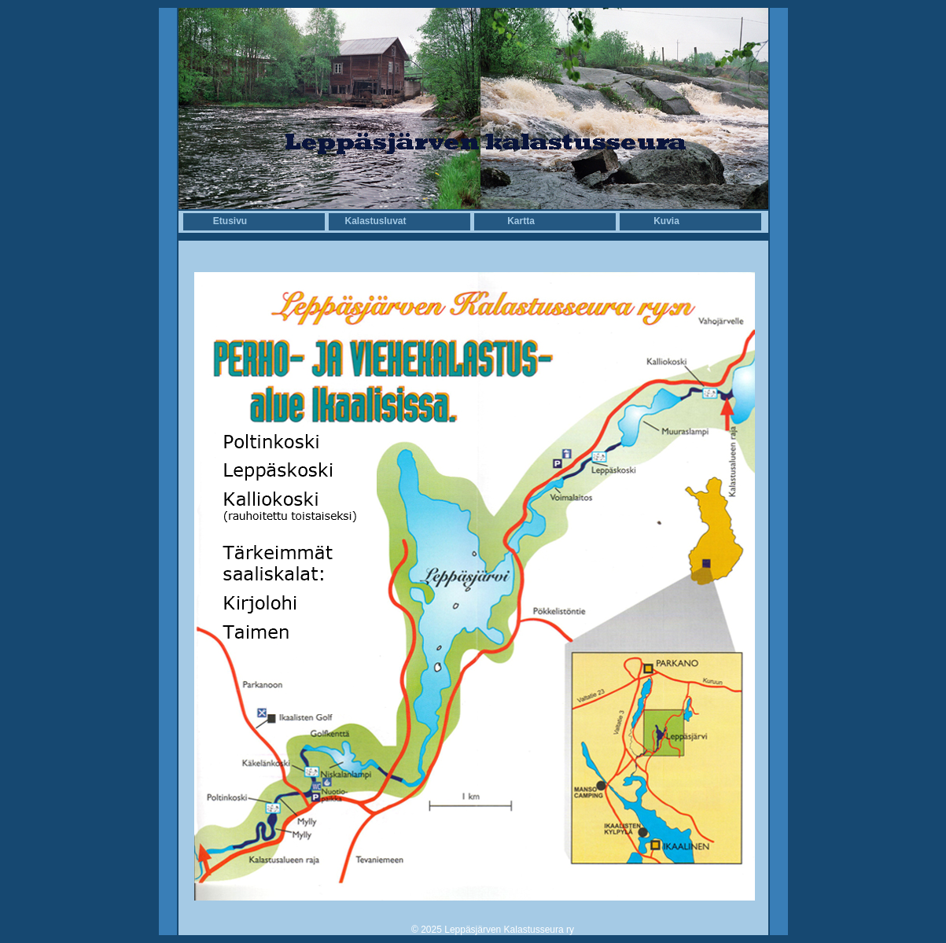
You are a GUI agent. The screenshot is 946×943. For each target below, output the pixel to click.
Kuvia (666, 221)
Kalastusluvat (375, 221)
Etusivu (230, 221)
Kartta (521, 221)
